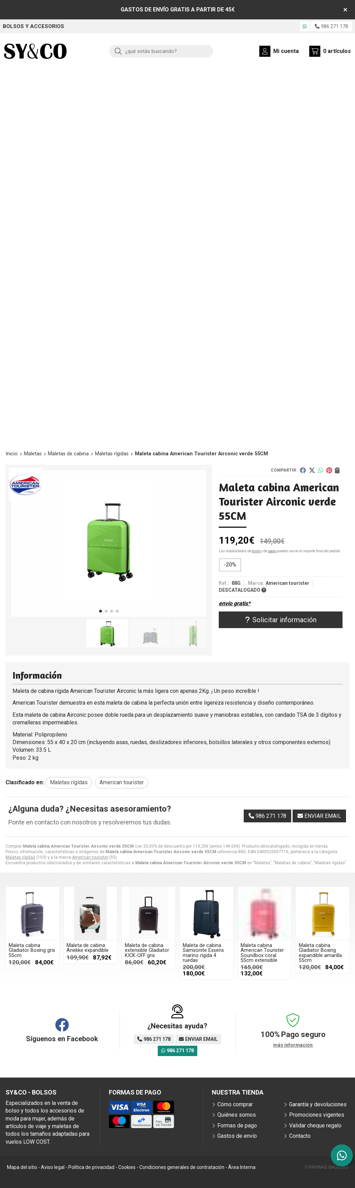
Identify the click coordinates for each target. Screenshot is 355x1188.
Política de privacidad (91, 1167)
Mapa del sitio (22, 1167)
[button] (100, 611)
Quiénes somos (236, 1114)
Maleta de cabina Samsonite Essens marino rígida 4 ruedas (203, 953)
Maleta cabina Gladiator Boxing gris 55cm (32, 950)
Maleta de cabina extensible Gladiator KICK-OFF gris (147, 950)
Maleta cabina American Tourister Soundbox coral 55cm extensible (262, 953)
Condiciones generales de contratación (181, 1167)
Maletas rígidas (20, 857)
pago (272, 551)
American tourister (90, 857)
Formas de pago (237, 1125)
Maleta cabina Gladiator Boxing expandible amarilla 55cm (320, 953)
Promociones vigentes (316, 1114)
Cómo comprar (235, 1104)
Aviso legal (52, 1167)
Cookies (127, 1167)
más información (293, 1045)
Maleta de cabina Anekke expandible (88, 948)
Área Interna (242, 1167)
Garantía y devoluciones (318, 1104)
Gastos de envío (237, 1136)
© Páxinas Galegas (326, 1167)
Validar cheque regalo (315, 1125)
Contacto (300, 1136)
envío (256, 551)
